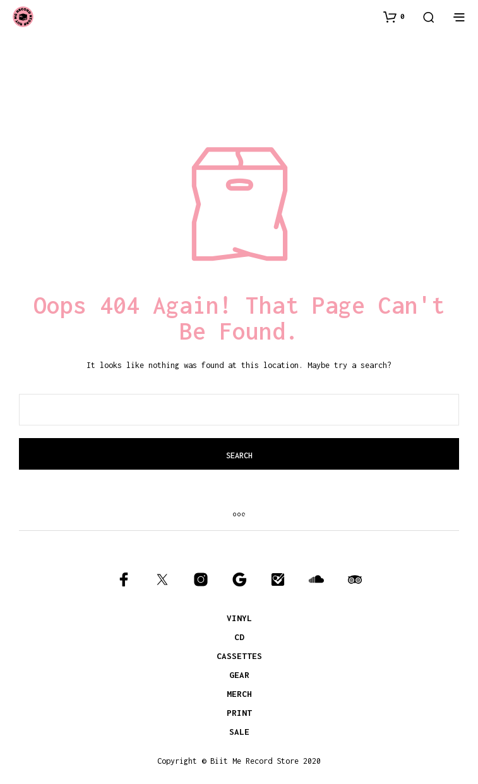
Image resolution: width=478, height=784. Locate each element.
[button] (394, 16)
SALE (239, 732)
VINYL (239, 618)
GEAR (239, 675)
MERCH (239, 694)
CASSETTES (239, 656)
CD (239, 637)
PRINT (239, 713)
